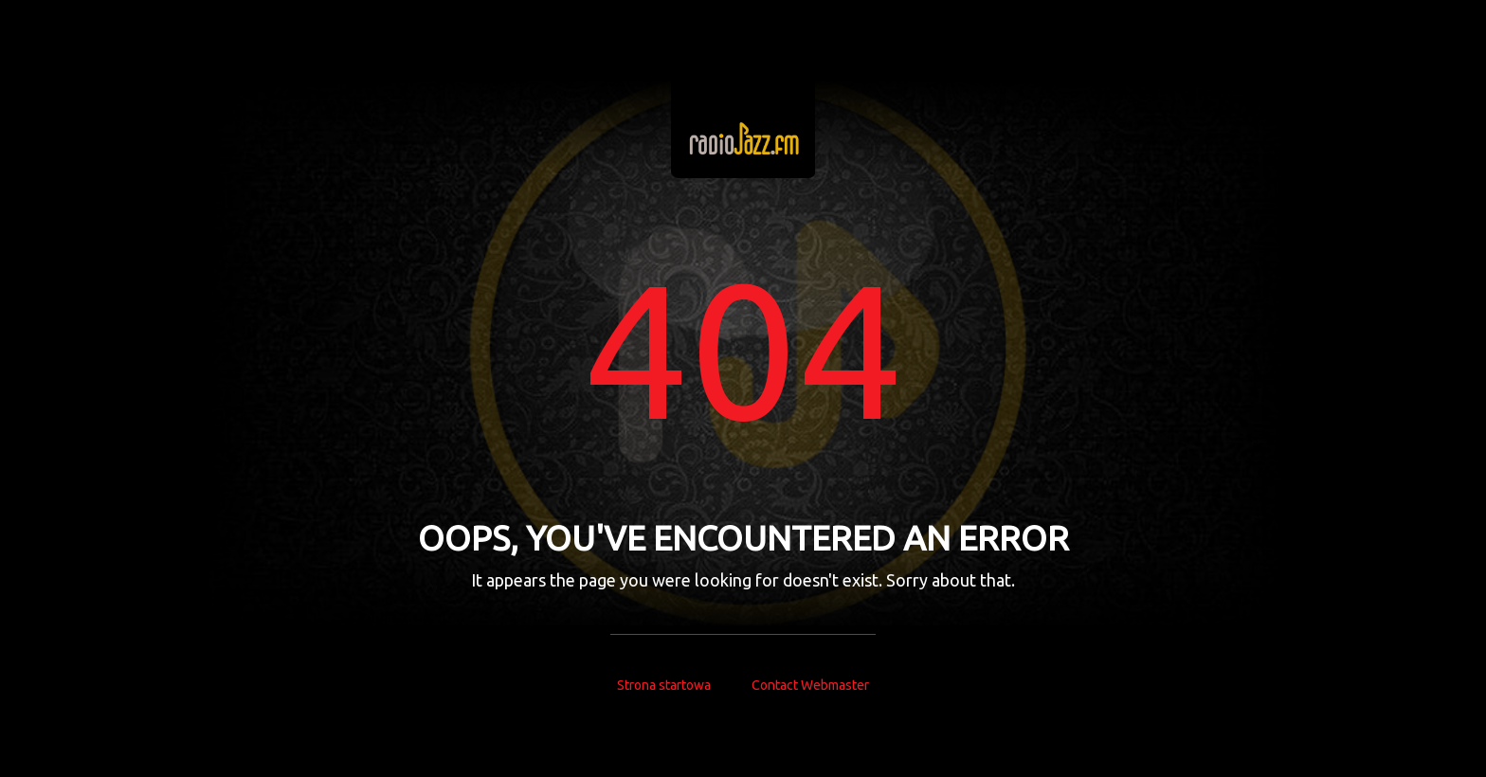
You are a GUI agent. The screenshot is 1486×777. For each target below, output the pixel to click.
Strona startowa (664, 685)
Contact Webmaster (810, 685)
